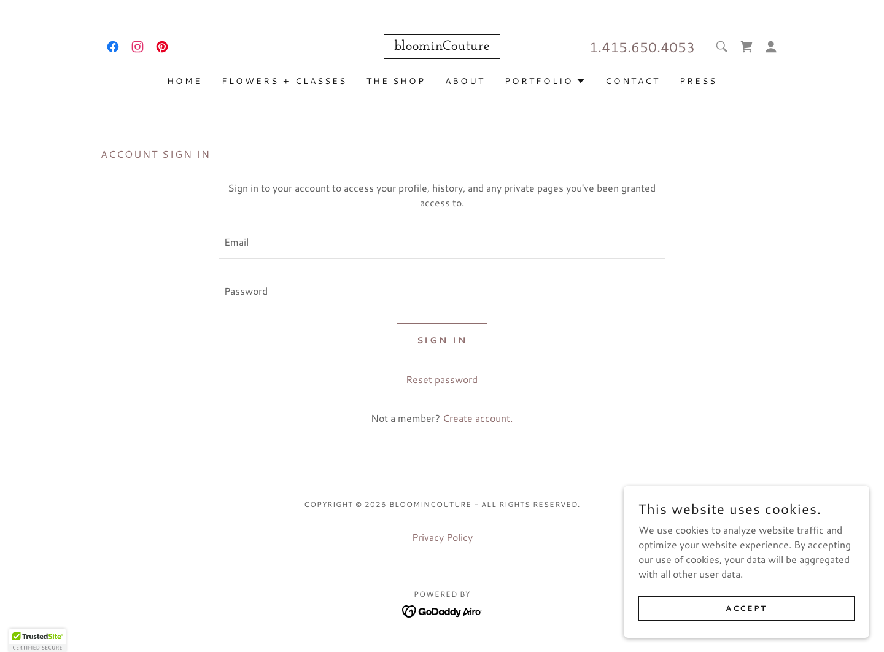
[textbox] (441, 242)
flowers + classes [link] (284, 81)
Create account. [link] (478, 418)
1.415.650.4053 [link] (642, 46)
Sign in (442, 340)
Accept (746, 608)
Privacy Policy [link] (442, 537)
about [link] (465, 81)
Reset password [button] (442, 379)
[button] (771, 46)
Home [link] (184, 81)
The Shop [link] (396, 81)
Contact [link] (632, 81)
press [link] (698, 81)
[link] (113, 46)
